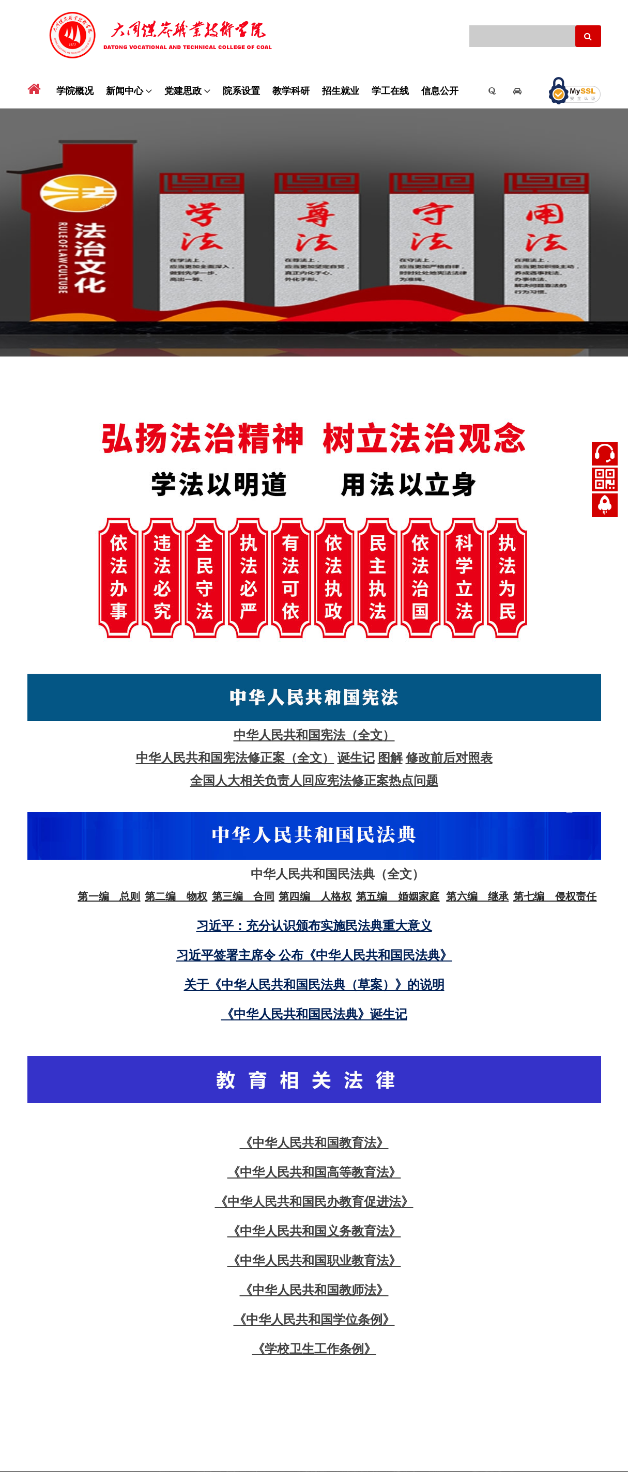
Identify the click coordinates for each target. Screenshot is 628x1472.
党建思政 (183, 90)
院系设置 (241, 90)
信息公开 (439, 90)
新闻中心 (124, 90)
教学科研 (291, 90)
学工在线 (390, 90)
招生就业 (340, 90)
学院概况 (75, 90)
